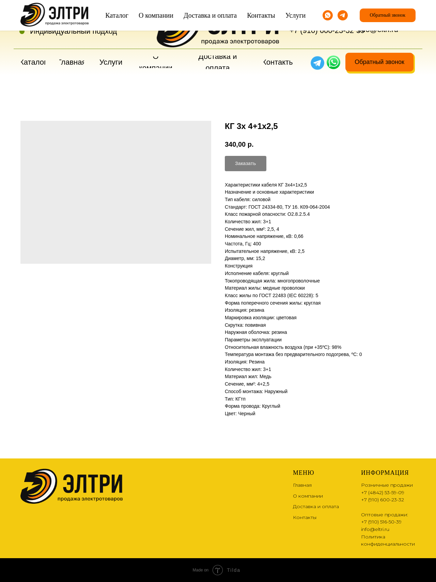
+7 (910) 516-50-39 (381, 522)
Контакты (304, 517)
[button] (379, 62)
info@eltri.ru (378, 29)
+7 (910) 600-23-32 (322, 30)
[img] (333, 62)
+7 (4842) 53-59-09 (322, 19)
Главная (302, 485)
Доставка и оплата (316, 506)
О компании (308, 496)
